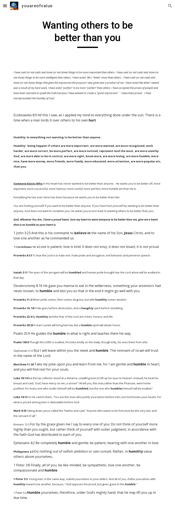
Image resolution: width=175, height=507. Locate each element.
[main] (87, 33)
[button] (5, 5)
